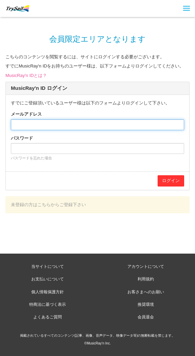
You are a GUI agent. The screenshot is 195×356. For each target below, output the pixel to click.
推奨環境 (146, 304)
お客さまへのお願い (145, 292)
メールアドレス (26, 114)
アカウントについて (145, 266)
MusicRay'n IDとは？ (26, 75)
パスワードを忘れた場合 (31, 158)
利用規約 (146, 279)
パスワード (22, 138)
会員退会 (146, 317)
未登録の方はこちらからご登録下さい (48, 204)
